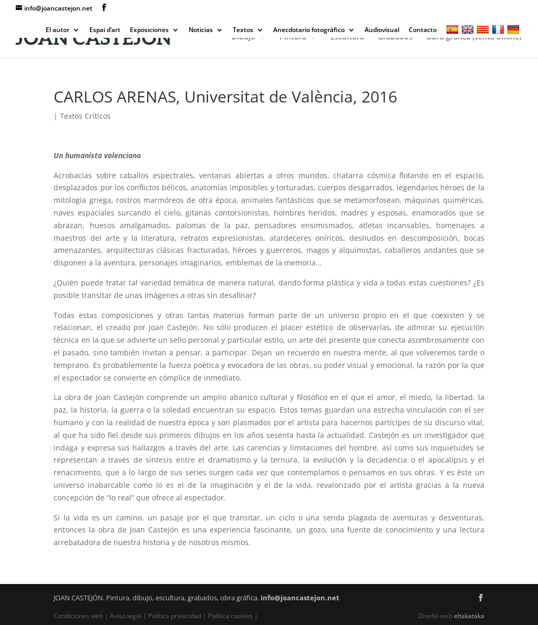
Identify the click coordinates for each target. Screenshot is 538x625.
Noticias (201, 30)
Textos (243, 30)
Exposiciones (149, 30)
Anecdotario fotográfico (309, 30)
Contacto (423, 30)
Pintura (293, 37)
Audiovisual (382, 30)
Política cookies (230, 615)
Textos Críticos (85, 116)
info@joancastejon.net (300, 597)
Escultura (347, 37)
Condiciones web (79, 615)
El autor (57, 30)
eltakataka (469, 615)
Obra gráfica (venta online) (473, 37)
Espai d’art (104, 30)
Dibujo (243, 37)
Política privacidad (175, 615)
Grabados (395, 37)
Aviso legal (125, 615)
